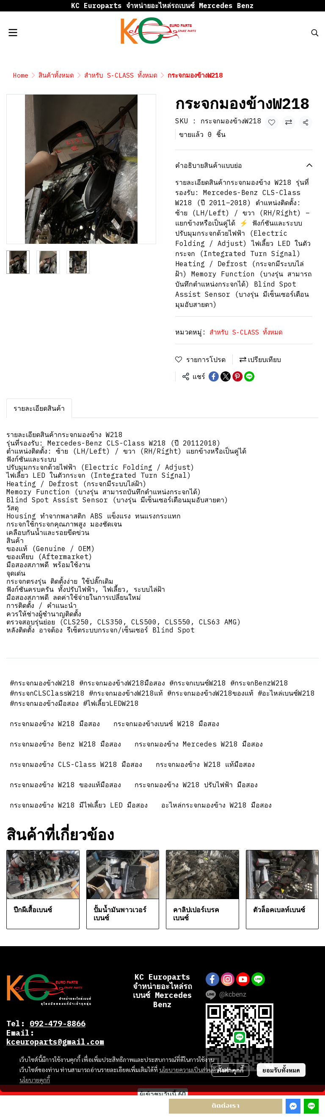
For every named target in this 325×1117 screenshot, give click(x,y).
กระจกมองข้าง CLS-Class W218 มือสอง (76, 764)
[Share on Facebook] (214, 376)
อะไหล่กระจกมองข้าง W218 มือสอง (216, 805)
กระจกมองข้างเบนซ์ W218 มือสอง (166, 723)
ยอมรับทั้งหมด (281, 1070)
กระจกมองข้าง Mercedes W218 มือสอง (199, 744)
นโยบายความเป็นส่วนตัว (189, 1069)
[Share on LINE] (249, 376)
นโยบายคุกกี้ (34, 1080)
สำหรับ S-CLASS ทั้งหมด (120, 75)
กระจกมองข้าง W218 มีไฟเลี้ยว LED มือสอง (79, 805)
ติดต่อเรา (226, 1105)
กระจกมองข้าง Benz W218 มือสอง (65, 744)
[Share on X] (225, 376)
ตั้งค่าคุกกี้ (230, 1070)
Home (20, 75)
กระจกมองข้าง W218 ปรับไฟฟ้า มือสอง (196, 784)
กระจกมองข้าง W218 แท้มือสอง (205, 764)
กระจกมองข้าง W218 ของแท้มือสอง (65, 784)
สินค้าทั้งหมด (56, 75)
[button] (315, 33)
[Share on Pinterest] (237, 376)
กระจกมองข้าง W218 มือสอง (55, 723)
